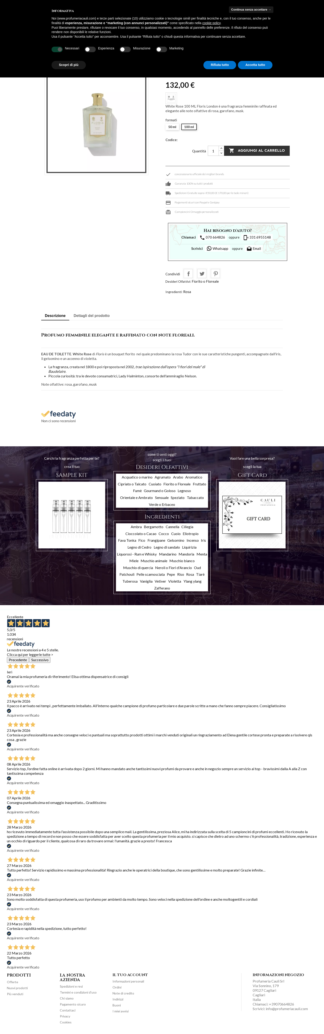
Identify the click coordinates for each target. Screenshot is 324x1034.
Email (253, 249)
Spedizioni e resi (71, 986)
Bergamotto (153, 526)
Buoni (117, 1005)
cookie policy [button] (211, 23)
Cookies (66, 1022)
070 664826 (212, 237)
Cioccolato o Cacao (140, 533)
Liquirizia (189, 547)
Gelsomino (175, 540)
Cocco (164, 533)
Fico (141, 540)
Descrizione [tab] (55, 316)
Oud (197, 567)
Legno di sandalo (167, 547)
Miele (134, 560)
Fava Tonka (127, 540)
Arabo (178, 477)
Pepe (171, 574)
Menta (202, 554)
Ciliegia (187, 526)
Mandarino (167, 554)
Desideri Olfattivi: (178, 281)
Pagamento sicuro (73, 1004)
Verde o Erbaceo (162, 504)
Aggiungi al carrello (257, 151)
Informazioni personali (128, 981)
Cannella (172, 526)
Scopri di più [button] (68, 65)
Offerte (12, 982)
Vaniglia (146, 581)
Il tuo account (130, 974)
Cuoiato (155, 484)
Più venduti (15, 994)
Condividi (188, 273)
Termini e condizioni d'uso (78, 992)
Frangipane (156, 540)
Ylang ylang (192, 581)
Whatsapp (217, 248)
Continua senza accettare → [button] (251, 9)
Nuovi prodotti (17, 988)
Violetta (174, 581)
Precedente (18, 660)
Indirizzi (118, 999)
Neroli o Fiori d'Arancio (173, 567)
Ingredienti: (173, 292)
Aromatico (193, 477)
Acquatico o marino (137, 477)
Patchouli (126, 574)
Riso (180, 574)
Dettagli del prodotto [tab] (92, 316)
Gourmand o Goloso (160, 490)
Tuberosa (130, 581)
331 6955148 (257, 237)
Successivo (40, 660)
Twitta (201, 273)
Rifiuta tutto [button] (220, 65)
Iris (203, 540)
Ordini (117, 987)
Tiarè (200, 574)
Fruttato (199, 484)
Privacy (65, 1016)
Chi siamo (67, 998)
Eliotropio (191, 533)
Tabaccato (195, 497)
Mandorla (186, 554)
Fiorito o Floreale (205, 281)
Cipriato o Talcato (132, 484)
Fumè (137, 490)
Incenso (193, 540)
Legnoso (184, 490)
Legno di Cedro (139, 547)
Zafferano (162, 588)
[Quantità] (213, 151)
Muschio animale (154, 560)
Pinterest (215, 273)
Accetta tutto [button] (255, 65)
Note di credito (123, 993)
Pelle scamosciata (150, 574)
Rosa (187, 292)
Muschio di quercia (138, 567)
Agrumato (163, 477)
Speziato (178, 497)
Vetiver (160, 581)
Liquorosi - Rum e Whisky (137, 554)
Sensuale (162, 497)
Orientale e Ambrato (136, 497)
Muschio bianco (182, 560)
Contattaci (67, 1010)
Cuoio (176, 533)
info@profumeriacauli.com (287, 1008)
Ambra (136, 526)
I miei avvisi (121, 1011)
